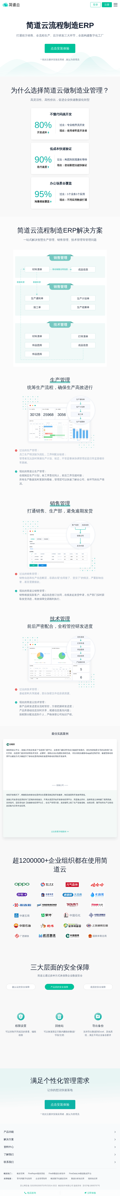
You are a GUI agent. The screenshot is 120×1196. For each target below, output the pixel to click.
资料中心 (9, 1147)
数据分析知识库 (77, 1178)
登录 (95, 4)
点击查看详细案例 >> (60, 831)
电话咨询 (30, 1193)
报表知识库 (93, 1178)
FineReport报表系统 (36, 1173)
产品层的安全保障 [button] (59, 987)
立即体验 (90, 1193)
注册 (106, 4)
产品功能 (9, 1131)
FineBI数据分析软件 (57, 1173)
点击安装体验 (60, 48)
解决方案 (9, 1139)
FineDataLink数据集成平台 (80, 1173)
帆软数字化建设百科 (59, 1178)
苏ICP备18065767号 (91, 1186)
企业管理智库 (41, 1178)
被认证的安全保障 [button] (21, 987)
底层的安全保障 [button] (98, 987)
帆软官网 (20, 1173)
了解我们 (9, 1154)
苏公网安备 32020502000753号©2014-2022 (38, 1186)
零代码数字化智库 (24, 1178)
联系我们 (9, 1162)
